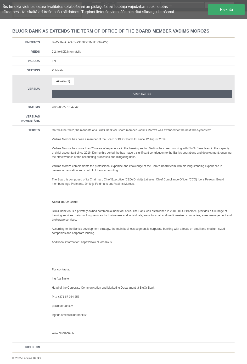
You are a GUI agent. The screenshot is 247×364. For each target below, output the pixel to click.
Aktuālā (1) (63, 81)
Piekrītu (226, 9)
